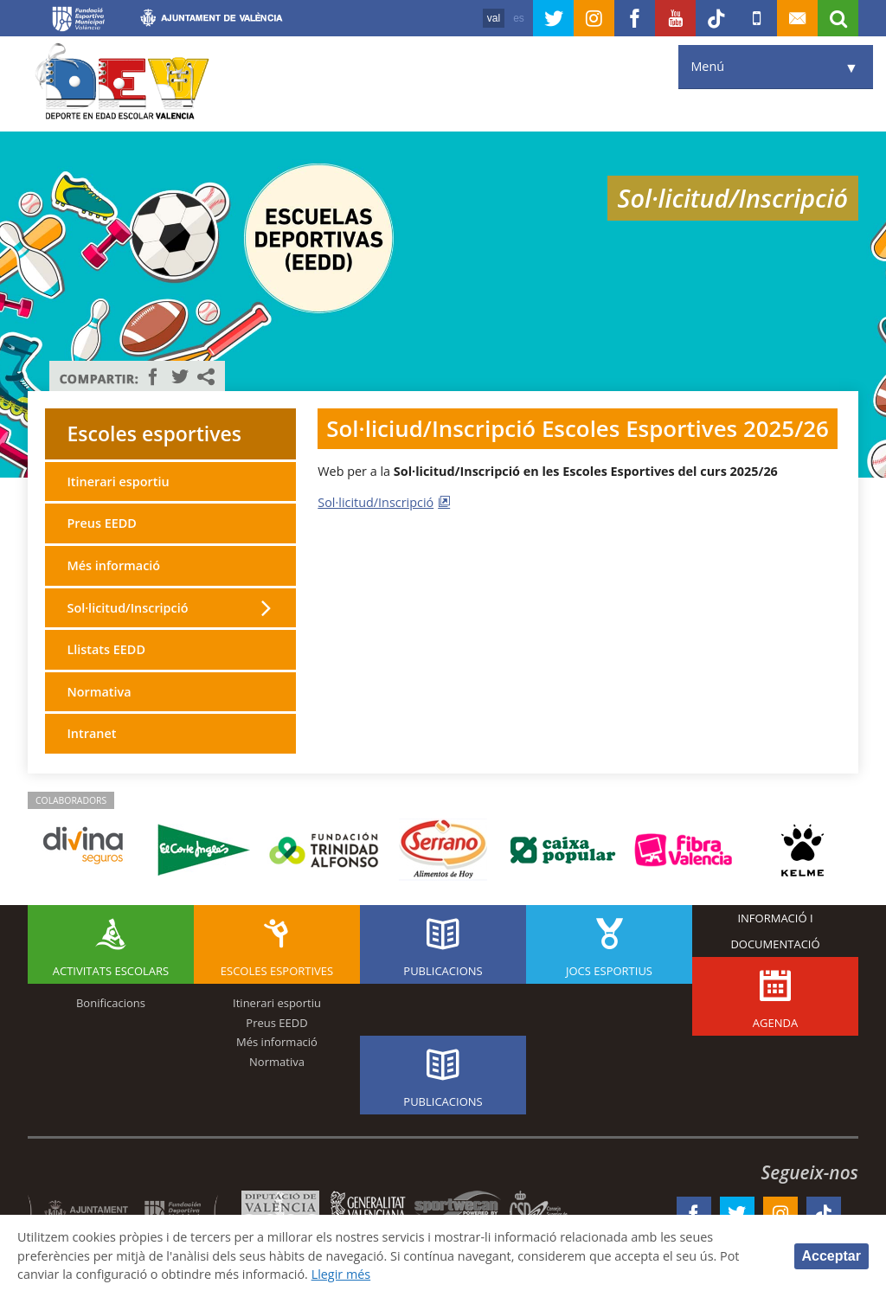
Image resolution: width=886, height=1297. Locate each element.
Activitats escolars (111, 971)
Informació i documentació (774, 931)
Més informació (113, 565)
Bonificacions (110, 1003)
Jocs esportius (609, 971)
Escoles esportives (154, 433)
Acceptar (831, 1256)
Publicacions (442, 971)
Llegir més (341, 1274)
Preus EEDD (101, 523)
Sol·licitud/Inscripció (375, 502)
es (518, 18)
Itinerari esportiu (118, 481)
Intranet (91, 733)
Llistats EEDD (105, 649)
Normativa (99, 692)
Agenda (775, 1023)
